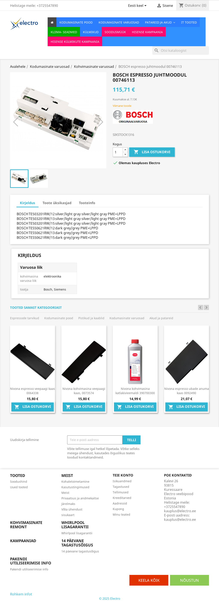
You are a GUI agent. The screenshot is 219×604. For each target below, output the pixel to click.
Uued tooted (19, 487)
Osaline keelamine (47, 594)
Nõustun (189, 580)
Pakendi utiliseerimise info (29, 569)
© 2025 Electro (109, 598)
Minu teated (121, 514)
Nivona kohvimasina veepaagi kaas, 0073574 (83, 391)
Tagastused (121, 487)
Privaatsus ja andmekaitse (80, 498)
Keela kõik (149, 580)
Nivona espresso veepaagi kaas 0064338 (32, 391)
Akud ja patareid (161, 318)
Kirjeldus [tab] (27, 202)
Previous (200, 307)
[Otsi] (180, 50)
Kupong (118, 509)
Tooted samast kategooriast (36, 307)
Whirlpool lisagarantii (76, 533)
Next (206, 307)
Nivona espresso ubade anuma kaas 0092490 (186, 391)
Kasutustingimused (75, 487)
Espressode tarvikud (24, 318)
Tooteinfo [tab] (87, 202)
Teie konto (123, 475)
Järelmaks (68, 504)
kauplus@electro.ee (180, 519)
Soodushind (18, 481)
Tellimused (121, 492)
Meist (65, 493)
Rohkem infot (21, 594)
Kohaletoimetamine (75, 481)
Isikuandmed (122, 481)
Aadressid (120, 503)
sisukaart (67, 515)
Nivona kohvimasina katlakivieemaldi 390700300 (135, 391)
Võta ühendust (71, 509)
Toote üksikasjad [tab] (57, 202)
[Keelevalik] (138, 6)
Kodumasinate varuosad (127, 318)
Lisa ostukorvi (152, 152)
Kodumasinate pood (58, 318)
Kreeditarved (122, 498)
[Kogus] (118, 152)
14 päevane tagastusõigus (80, 551)
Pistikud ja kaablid (91, 318)
